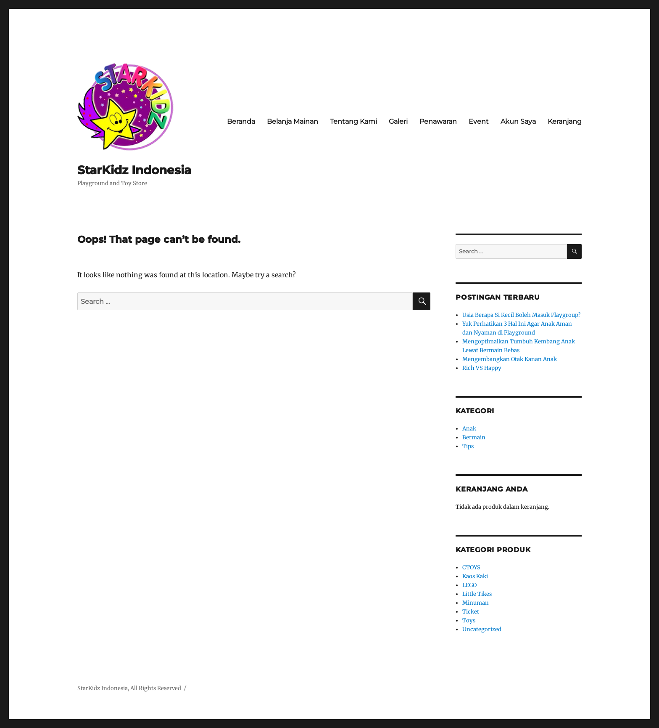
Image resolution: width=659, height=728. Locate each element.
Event (479, 121)
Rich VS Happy (481, 368)
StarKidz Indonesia (134, 170)
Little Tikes (477, 594)
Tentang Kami (353, 121)
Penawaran (438, 121)
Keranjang (565, 121)
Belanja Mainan (292, 121)
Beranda (241, 121)
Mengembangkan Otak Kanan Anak (509, 359)
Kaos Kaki (475, 576)
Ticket (470, 611)
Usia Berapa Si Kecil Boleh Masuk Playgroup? (521, 315)
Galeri (398, 121)
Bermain (473, 437)
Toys (468, 620)
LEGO (469, 585)
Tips (468, 446)
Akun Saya (518, 121)
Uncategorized (481, 629)
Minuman (475, 602)
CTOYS (471, 567)
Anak (469, 428)
